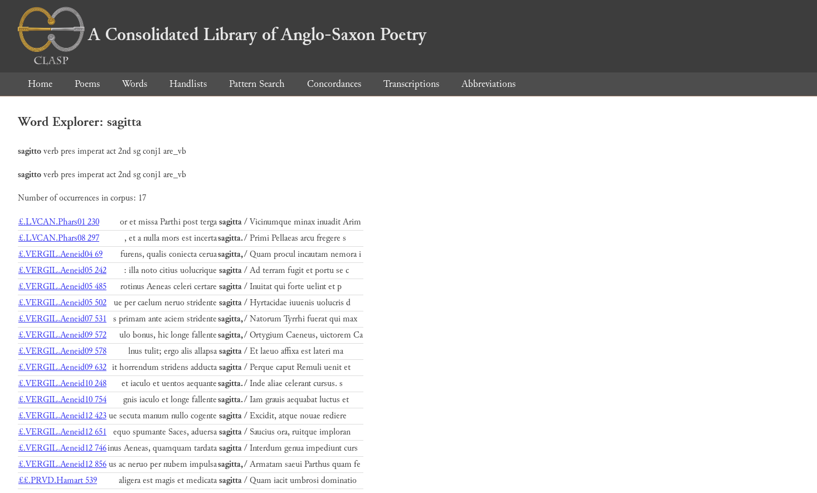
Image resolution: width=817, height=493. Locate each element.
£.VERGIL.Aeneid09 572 (62, 335)
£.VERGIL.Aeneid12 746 (62, 448)
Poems (87, 84)
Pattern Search (257, 84)
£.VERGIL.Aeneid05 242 (62, 270)
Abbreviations (488, 84)
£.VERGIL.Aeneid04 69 (60, 254)
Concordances (334, 84)
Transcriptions (411, 84)
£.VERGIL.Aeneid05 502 (62, 302)
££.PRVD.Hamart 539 (57, 480)
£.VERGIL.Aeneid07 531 (62, 319)
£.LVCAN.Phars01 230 (58, 222)
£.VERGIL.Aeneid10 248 (62, 383)
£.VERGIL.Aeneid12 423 (62, 415)
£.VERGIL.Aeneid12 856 (62, 464)
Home (40, 84)
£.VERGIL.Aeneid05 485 (62, 286)
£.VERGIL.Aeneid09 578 (62, 351)
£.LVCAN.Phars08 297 (58, 238)
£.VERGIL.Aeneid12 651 (62, 432)
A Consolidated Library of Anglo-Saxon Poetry (222, 34)
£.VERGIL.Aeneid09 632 (62, 367)
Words (134, 84)
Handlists (188, 84)
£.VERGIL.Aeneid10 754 (62, 399)
